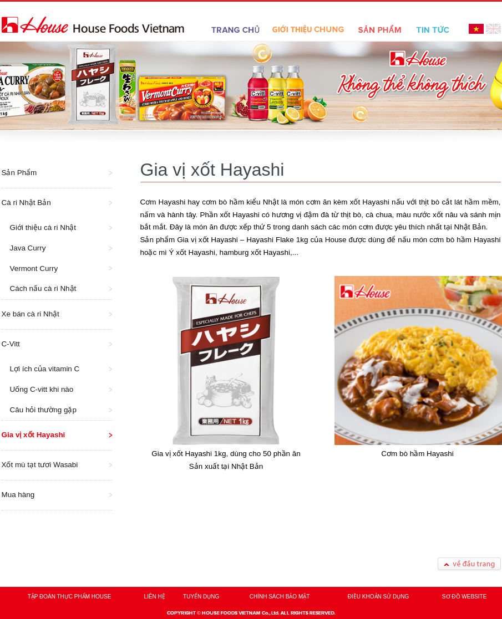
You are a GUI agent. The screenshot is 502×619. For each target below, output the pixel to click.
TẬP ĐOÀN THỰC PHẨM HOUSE (69, 597)
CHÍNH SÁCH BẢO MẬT (280, 597)
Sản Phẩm (19, 172)
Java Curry (28, 248)
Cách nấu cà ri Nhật (43, 288)
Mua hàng (18, 494)
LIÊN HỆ (154, 597)
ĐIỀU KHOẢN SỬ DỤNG (378, 597)
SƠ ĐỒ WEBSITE (464, 597)
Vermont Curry (34, 268)
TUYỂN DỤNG (201, 597)
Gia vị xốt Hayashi (33, 435)
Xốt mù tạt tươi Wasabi (40, 465)
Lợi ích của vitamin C (45, 369)
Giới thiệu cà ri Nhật (43, 227)
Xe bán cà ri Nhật (30, 314)
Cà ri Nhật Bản (26, 202)
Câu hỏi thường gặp (43, 410)
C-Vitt (11, 344)
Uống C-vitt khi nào (42, 389)
